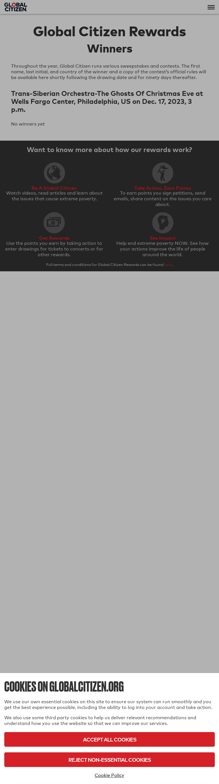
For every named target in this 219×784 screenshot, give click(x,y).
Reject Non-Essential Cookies (109, 759)
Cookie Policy (109, 775)
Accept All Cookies (109, 739)
